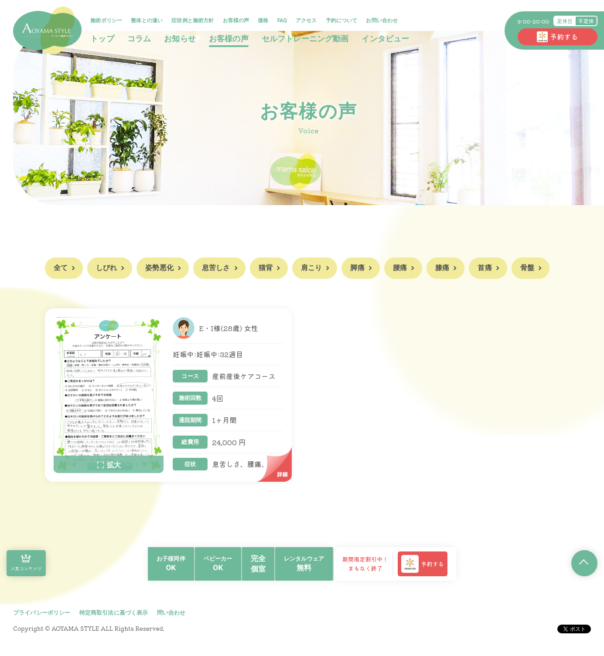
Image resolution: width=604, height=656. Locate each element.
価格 (264, 21)
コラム (140, 39)
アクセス (307, 21)
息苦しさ (216, 268)
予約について (342, 21)
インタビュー (386, 39)
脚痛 (357, 268)
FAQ (283, 21)
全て (61, 268)
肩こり (311, 268)
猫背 (266, 268)
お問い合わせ (383, 21)
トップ (103, 39)
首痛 (484, 268)
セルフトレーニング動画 (306, 39)
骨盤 (527, 268)
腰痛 (400, 268)
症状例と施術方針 (194, 21)
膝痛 (442, 268)
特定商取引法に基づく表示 (113, 613)
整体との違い (148, 21)
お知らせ (181, 39)
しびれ (106, 268)
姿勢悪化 (159, 268)
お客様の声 (237, 21)
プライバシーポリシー (42, 613)
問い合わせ (171, 613)
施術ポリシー (107, 21)
